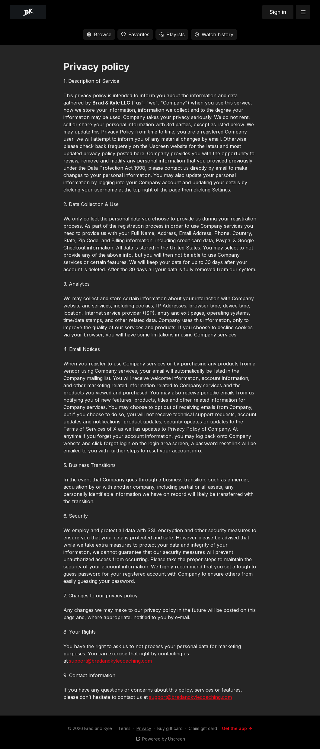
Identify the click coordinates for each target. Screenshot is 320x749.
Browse (99, 34)
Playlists (172, 34)
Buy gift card (170, 728)
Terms (124, 728)
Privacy (143, 728)
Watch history (213, 34)
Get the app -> (237, 728)
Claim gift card (203, 728)
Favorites (135, 34)
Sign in (278, 12)
